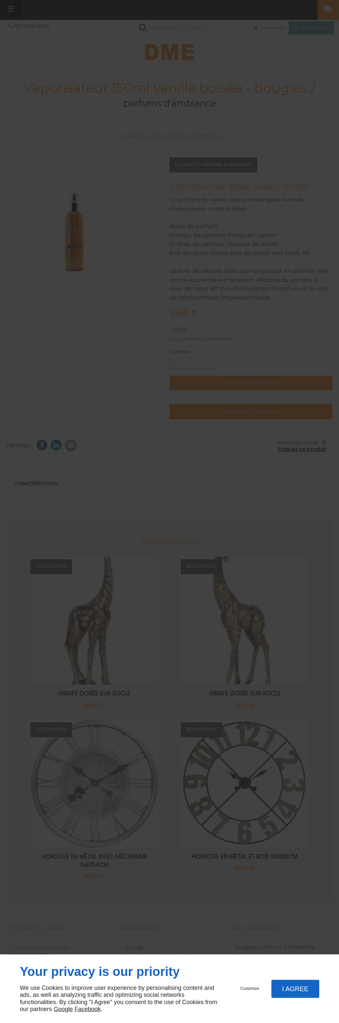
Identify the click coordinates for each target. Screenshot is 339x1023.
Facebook (87, 1009)
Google (63, 1009)
